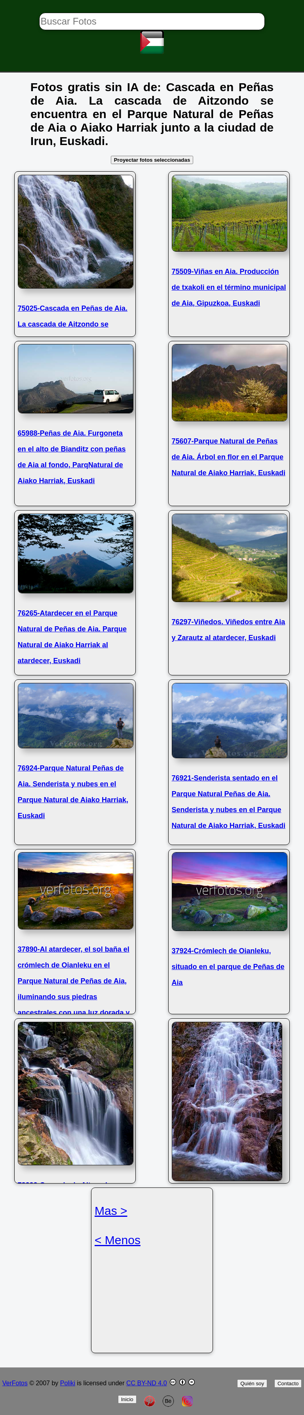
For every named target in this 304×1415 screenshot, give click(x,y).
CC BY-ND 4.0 (146, 1383)
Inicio (127, 1399)
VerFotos (15, 1383)
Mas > (111, 1210)
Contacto (287, 1383)
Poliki (67, 1383)
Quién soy (252, 1383)
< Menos (118, 1240)
